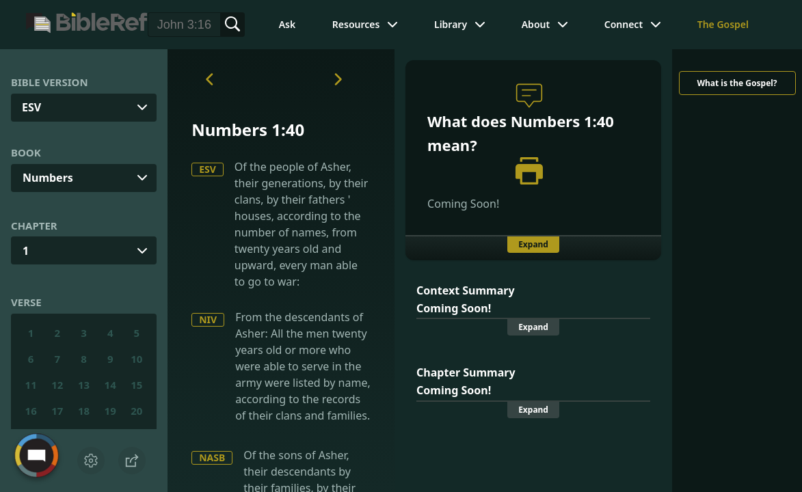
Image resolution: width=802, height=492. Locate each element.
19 (110, 411)
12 (57, 385)
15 (136, 385)
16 (31, 411)
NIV (208, 319)
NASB (212, 457)
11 (31, 385)
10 (136, 359)
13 (84, 385)
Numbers (48, 177)
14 (110, 385)
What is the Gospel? (737, 83)
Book (26, 152)
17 (57, 411)
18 (84, 411)
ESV (207, 169)
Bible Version (49, 82)
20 (136, 411)
